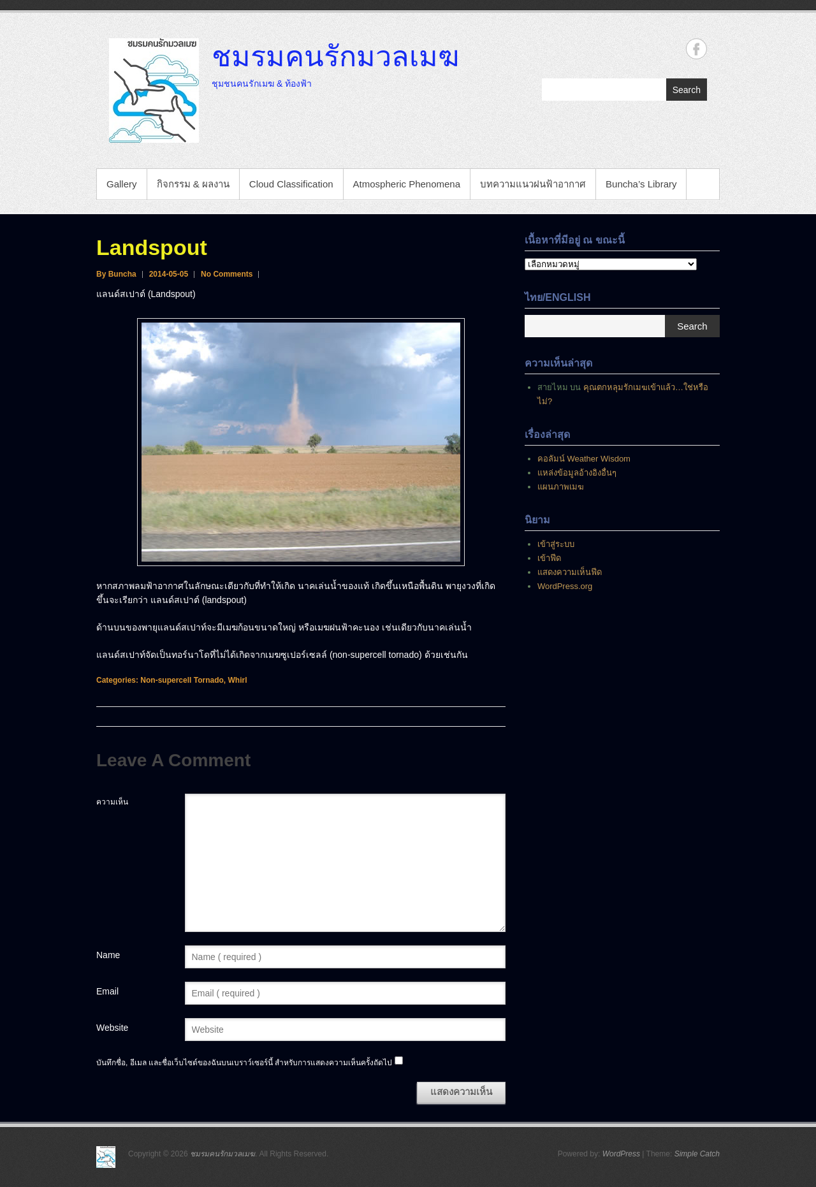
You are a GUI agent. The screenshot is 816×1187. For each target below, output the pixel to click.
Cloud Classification (291, 183)
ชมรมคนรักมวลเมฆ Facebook (696, 48)
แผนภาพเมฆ (560, 487)
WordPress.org (564, 586)
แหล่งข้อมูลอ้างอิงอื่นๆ (576, 472)
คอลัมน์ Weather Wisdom (583, 458)
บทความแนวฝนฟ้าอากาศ (533, 183)
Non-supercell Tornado (181, 680)
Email (107, 991)
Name (108, 955)
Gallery (121, 183)
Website (112, 1028)
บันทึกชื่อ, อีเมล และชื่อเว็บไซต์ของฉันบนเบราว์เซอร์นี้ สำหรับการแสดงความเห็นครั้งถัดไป (244, 1062)
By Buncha (116, 274)
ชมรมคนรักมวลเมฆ (335, 55)
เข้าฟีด (549, 558)
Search (687, 90)
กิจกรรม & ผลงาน (193, 183)
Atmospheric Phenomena (406, 183)
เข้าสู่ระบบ (555, 544)
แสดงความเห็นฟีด (569, 572)
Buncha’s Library (641, 183)
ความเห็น (112, 801)
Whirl (237, 680)
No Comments (226, 274)
